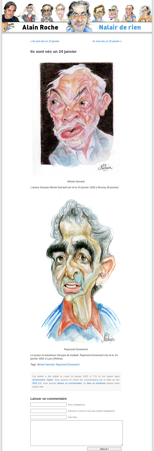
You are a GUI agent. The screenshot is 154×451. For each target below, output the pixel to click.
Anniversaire (38, 380)
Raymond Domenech (68, 364)
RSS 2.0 (36, 383)
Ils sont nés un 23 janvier (45, 41)
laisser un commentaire (69, 383)
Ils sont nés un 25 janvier (106, 41)
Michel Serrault (45, 364)
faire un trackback (96, 383)
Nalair (50, 380)
